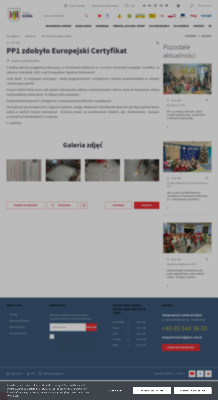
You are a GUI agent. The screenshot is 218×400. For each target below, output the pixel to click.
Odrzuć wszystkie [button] (152, 390)
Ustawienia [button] (115, 390)
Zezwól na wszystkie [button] (192, 390)
